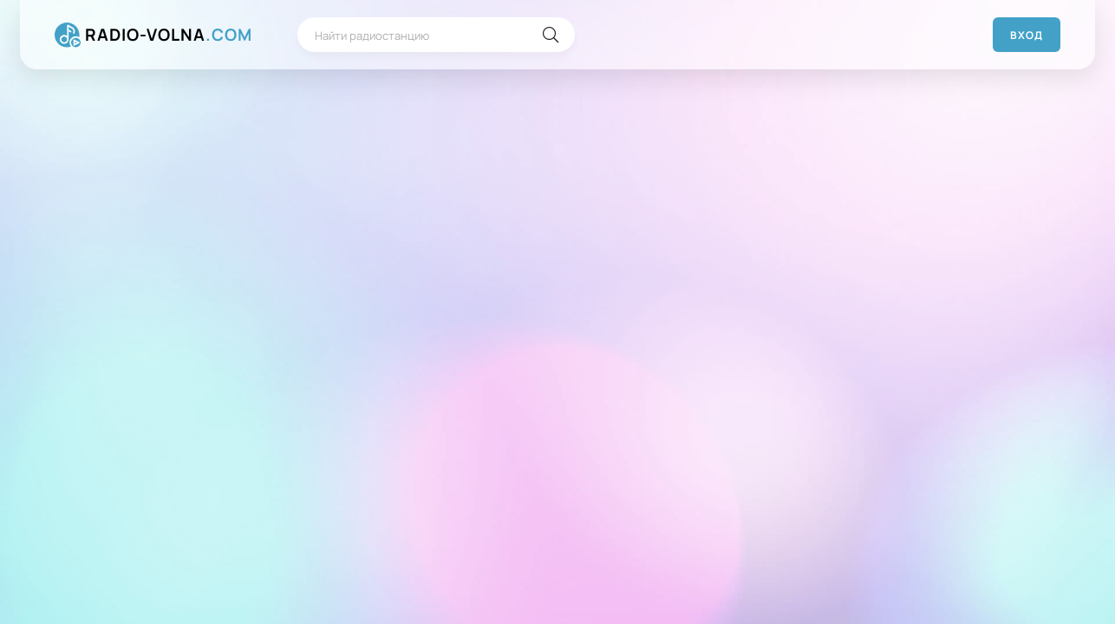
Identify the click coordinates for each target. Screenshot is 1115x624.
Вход (1026, 35)
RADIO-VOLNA (168, 35)
